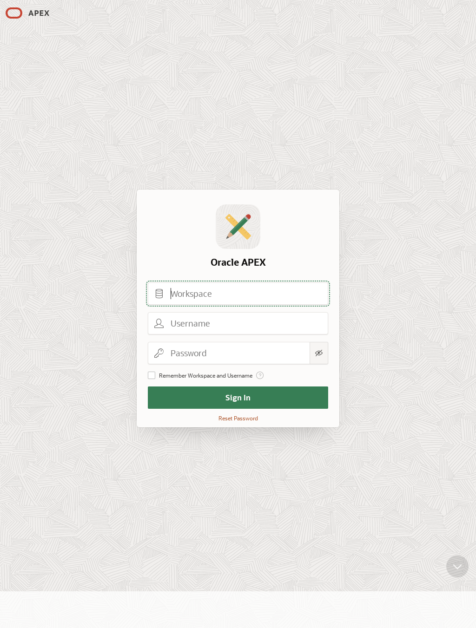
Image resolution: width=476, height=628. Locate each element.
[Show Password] (319, 353)
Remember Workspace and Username (205, 375)
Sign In (238, 397)
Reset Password (238, 418)
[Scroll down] (457, 563)
